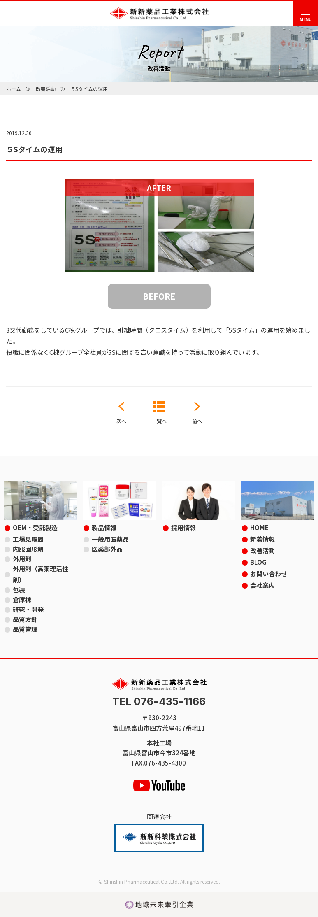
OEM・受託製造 (35, 527)
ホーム (13, 88)
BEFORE (159, 296)
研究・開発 (28, 609)
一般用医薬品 (110, 539)
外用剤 (22, 558)
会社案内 (262, 585)
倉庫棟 (22, 599)
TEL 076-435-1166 (159, 701)
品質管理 (25, 629)
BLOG (258, 562)
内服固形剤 (28, 549)
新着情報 (262, 539)
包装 (19, 589)
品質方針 (25, 619)
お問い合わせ (268, 573)
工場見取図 (28, 539)
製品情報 (104, 527)
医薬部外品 (107, 549)
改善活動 (46, 88)
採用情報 (183, 527)
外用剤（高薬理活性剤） (40, 574)
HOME (259, 527)
